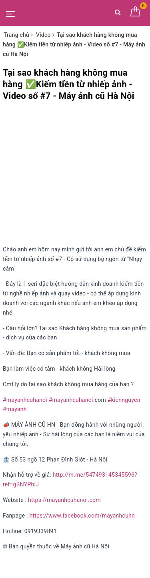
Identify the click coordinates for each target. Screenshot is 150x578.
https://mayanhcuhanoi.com (64, 500)
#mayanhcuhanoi (25, 400)
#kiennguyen (124, 400)
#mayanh (15, 409)
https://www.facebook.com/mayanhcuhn (82, 515)
